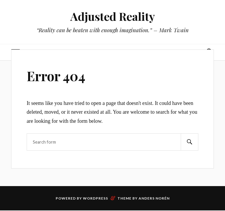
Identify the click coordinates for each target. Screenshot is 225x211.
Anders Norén (154, 198)
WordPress (95, 198)
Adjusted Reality (112, 16)
